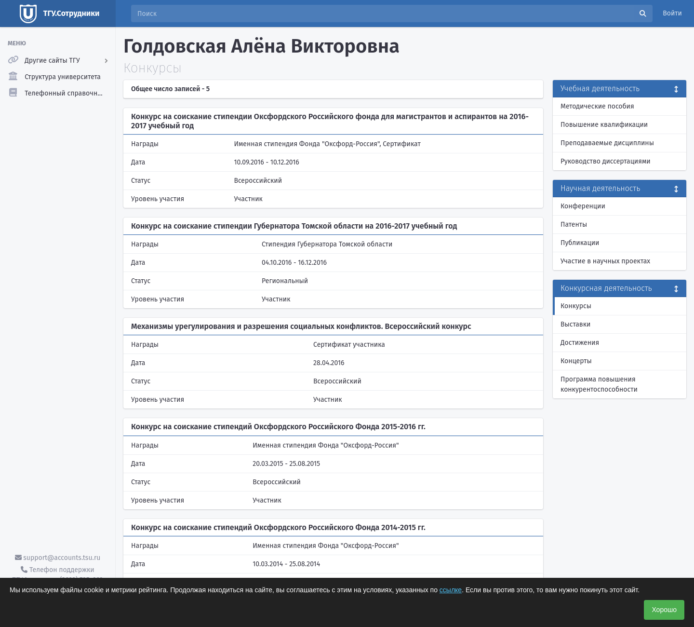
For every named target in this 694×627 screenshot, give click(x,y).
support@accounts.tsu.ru (58, 558)
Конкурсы (576, 306)
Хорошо (664, 609)
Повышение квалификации (604, 125)
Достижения (580, 343)
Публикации (580, 243)
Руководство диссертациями (606, 161)
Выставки (575, 324)
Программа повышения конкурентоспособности (599, 384)
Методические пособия (597, 106)
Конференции (583, 206)
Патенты (574, 224)
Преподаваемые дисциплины (607, 143)
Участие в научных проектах (605, 261)
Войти (672, 13)
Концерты (576, 361)
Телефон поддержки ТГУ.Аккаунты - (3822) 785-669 (57, 575)
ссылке (451, 590)
